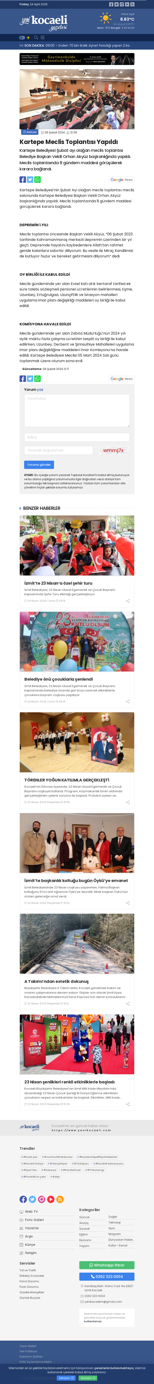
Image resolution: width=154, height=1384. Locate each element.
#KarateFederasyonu (108, 1163)
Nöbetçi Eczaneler (32, 1276)
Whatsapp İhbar (106, 1265)
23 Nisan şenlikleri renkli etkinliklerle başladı (69, 1082)
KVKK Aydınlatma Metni (36, 1362)
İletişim (28, 1253)
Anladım (88, 1378)
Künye (27, 1244)
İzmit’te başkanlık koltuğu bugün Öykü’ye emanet (77, 880)
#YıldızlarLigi (94, 1170)
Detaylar (66, 1378)
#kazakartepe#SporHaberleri (97, 1157)
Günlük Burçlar (30, 1298)
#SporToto (29, 1170)
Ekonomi (85, 1240)
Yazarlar (29, 1228)
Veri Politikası (28, 1351)
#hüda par (29, 1157)
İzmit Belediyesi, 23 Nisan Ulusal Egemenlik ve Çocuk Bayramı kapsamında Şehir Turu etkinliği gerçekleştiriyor (69, 592)
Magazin (114, 1234)
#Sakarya (48, 1170)
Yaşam (84, 1246)
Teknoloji (114, 1222)
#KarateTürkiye (32, 1163)
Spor (111, 1228)
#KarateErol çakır (33, 1176)
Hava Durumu (29, 1281)
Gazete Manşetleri (32, 1292)
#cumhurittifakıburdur (57, 1157)
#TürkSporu (80, 1163)
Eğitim (83, 1234)
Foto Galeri (32, 1220)
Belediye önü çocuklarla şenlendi (58, 679)
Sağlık (112, 1217)
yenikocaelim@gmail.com (103, 1302)
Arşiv (26, 1236)
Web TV (29, 1211)
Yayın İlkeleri (28, 1346)
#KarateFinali (71, 1170)
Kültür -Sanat (117, 1245)
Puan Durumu (29, 1287)
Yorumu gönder (39, 464)
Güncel (30, 132)
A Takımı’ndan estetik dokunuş (57, 981)
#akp (55, 1176)
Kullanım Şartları (31, 1357)
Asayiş (83, 1223)
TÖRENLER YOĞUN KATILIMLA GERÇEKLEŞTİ (66, 780)
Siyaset (84, 1229)
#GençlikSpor (57, 1163)
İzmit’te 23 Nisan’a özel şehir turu (58, 583)
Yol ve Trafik (28, 1270)
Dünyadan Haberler (122, 1240)
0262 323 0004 (107, 1276)
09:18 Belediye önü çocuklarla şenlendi (78, 45)
